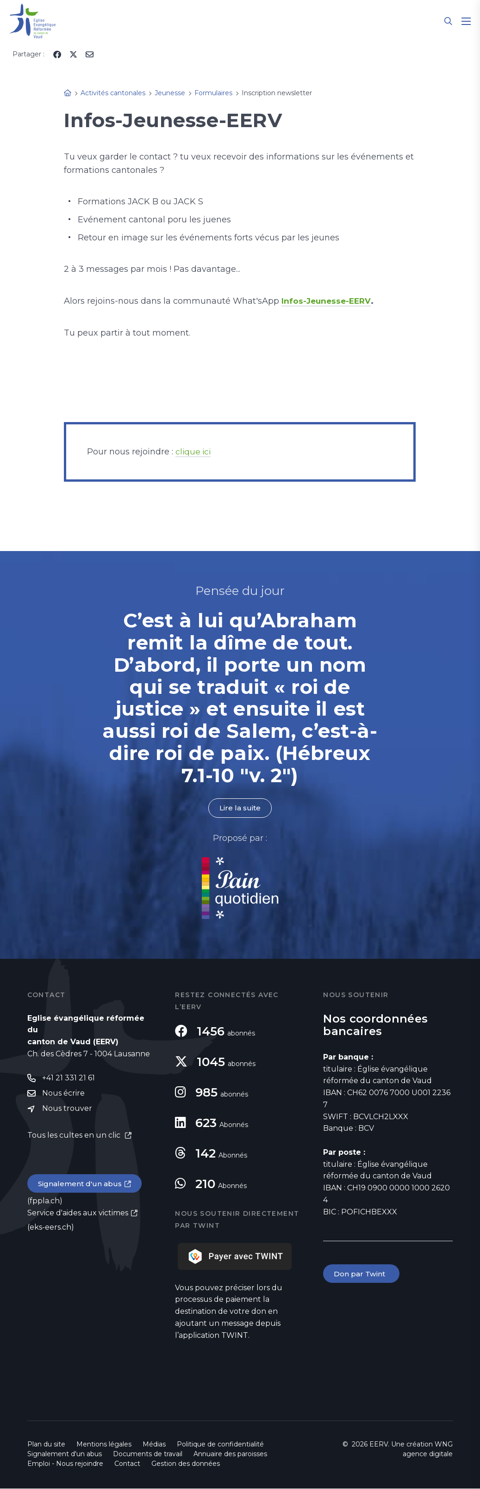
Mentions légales (103, 1444)
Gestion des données (185, 1464)
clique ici (193, 452)
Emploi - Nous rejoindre (65, 1464)
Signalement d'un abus (81, 1185)
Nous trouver (67, 1110)
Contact (127, 1464)
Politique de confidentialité (220, 1444)
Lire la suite (239, 808)
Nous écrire (63, 1094)
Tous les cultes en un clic (74, 1137)
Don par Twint (362, 1274)
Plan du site (46, 1444)
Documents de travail (147, 1454)
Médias (154, 1444)
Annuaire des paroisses (230, 1454)
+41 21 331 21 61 (68, 1078)
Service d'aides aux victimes (77, 1214)
